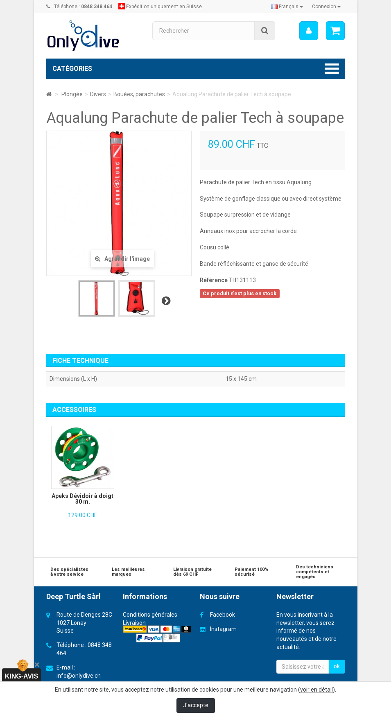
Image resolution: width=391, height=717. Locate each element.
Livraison (134, 623)
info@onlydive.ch (79, 675)
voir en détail (316, 689)
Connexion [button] (326, 6)
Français (287, 6)
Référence (214, 280)
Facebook (222, 614)
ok (337, 666)
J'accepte (195, 705)
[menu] (308, 30)
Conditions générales (150, 614)
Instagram (223, 629)
